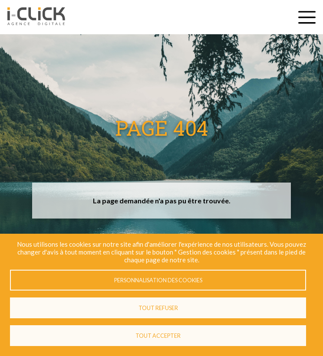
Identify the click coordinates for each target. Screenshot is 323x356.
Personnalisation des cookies (158, 280)
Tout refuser (158, 307)
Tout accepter (158, 335)
